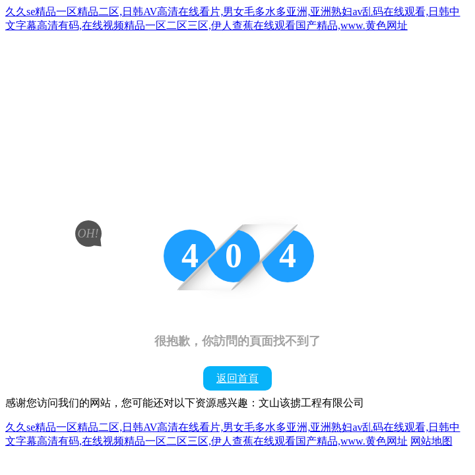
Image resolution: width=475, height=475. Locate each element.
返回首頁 (237, 378)
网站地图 (431, 441)
